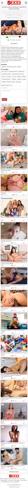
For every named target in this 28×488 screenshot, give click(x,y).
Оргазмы (18, 82)
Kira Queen (5, 71)
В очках (14, 76)
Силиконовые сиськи (18, 74)
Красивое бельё (13, 71)
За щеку (8, 76)
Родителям (17, 480)
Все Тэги (19, 478)
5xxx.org (17, 486)
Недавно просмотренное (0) (14, 17)
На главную (5, 478)
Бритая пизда (11, 82)
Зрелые (4, 66)
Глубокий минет (6, 79)
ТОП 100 (23, 12)
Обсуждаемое (10, 14)
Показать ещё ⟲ (14, 471)
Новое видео (4, 480)
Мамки (24, 76)
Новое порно (15, 12)
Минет (19, 66)
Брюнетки (21, 71)
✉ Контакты (24, 480)
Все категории (6, 12)
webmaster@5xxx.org (16, 484)
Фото (23, 478)
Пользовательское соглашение (9, 482)
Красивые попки (6, 74)
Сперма (14, 79)
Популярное (19, 14)
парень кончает (21, 79)
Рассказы (10, 480)
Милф (19, 76)
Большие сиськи (11, 66)
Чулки (3, 76)
